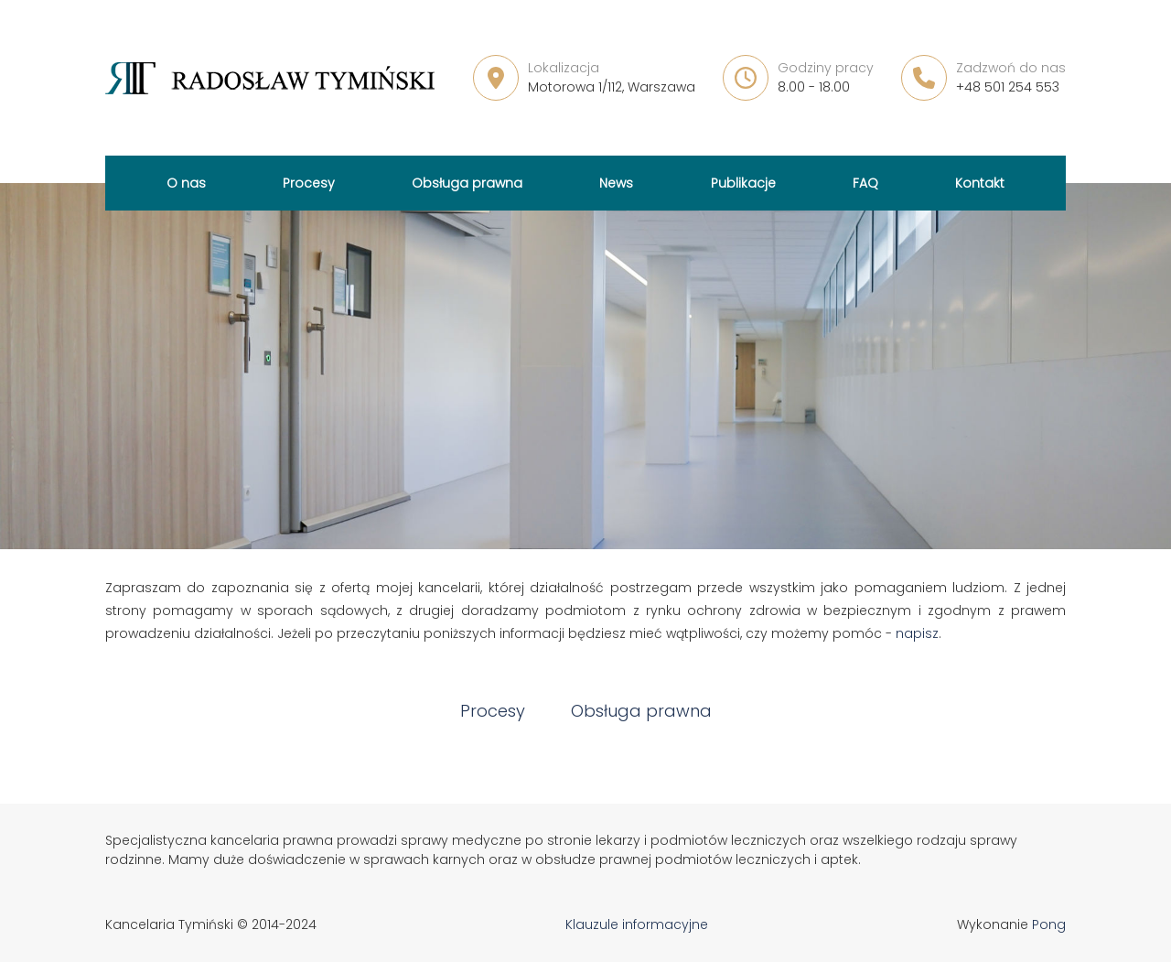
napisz (917, 633)
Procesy (309, 183)
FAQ (865, 183)
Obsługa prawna (467, 183)
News (616, 183)
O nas (186, 183)
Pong (1049, 924)
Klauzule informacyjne (636, 924)
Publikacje (743, 183)
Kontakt (979, 183)
